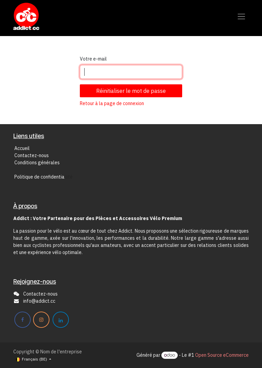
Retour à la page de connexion (112, 103)
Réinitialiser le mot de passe (131, 90)
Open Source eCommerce (222, 355)
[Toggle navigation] (241, 16)
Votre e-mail (93, 59)
